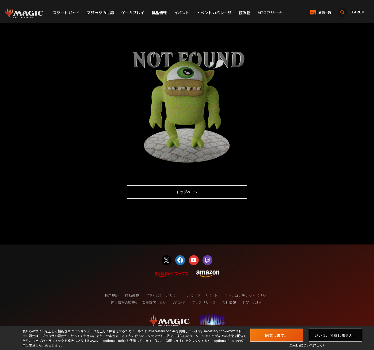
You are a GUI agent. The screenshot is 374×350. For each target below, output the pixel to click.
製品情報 (159, 12)
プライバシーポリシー (162, 295)
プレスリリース (204, 302)
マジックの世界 (100, 12)
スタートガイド (66, 12)
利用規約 (112, 295)
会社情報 (229, 302)
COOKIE (179, 302)
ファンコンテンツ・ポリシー (246, 295)
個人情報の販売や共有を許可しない (138, 302)
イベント (182, 12)
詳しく (318, 345)
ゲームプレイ (132, 12)
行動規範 (132, 295)
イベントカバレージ (214, 12)
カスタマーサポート (202, 295)
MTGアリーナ (270, 12)
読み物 (244, 12)
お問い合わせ (252, 302)
